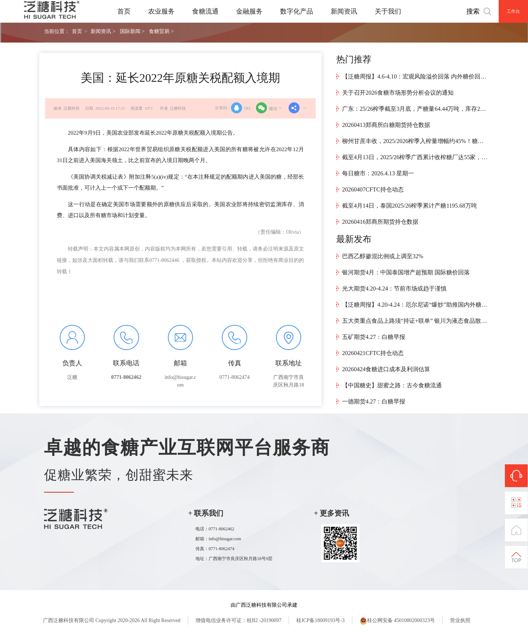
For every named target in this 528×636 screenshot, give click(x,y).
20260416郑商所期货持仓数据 (380, 222)
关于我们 (388, 11)
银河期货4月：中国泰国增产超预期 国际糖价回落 (406, 272)
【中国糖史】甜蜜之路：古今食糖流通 (392, 385)
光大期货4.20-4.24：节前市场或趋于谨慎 (394, 288)
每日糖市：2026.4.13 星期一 (378, 173)
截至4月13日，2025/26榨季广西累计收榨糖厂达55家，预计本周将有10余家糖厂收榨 (415, 157)
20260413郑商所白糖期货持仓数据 (386, 125)
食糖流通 (205, 11)
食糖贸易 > (161, 31)
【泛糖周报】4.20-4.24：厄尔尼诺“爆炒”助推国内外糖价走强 (415, 304)
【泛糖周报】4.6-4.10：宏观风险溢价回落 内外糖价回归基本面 (415, 76)
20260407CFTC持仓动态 (373, 189)
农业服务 (161, 11)
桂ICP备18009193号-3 (320, 620)
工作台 (513, 11)
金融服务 (249, 11)
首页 (124, 11)
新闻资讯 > (103, 31)
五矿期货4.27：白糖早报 (373, 337)
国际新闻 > (132, 31)
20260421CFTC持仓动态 (373, 353)
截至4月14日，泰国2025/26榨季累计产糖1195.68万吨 (409, 205)
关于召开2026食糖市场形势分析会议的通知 (398, 92)
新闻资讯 (344, 11)
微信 (269, 107)
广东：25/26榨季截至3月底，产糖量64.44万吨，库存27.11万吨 (415, 109)
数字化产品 (296, 11)
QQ (240, 107)
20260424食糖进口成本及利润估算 (386, 369)
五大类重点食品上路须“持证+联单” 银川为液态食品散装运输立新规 (415, 321)
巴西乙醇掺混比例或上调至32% (382, 256)
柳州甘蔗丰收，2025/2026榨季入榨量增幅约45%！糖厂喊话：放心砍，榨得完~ (415, 141)
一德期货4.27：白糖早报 (373, 401)
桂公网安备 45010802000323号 (397, 621)
